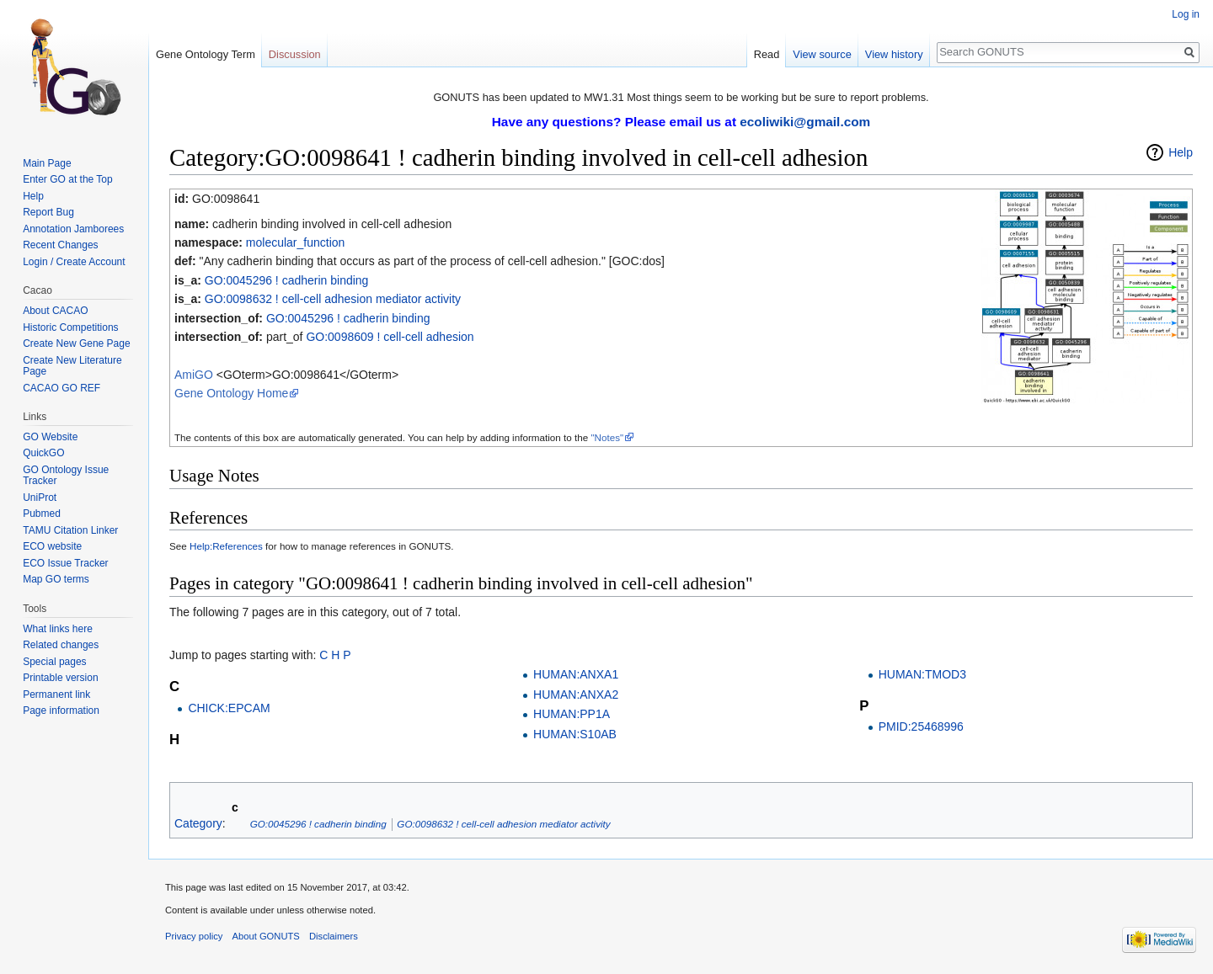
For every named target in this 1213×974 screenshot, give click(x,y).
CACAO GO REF (61, 388)
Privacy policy (193, 936)
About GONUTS (266, 936)
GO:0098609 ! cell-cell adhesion (389, 336)
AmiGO (193, 374)
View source (822, 54)
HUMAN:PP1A (571, 714)
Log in (1186, 14)
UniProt (39, 497)
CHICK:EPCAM (229, 708)
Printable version (60, 678)
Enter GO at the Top (68, 179)
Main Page (47, 163)
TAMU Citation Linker (70, 530)
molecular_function (295, 242)
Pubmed (42, 513)
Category (198, 823)
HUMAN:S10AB (575, 734)
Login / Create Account (74, 262)
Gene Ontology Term (205, 54)
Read (767, 54)
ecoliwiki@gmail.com (805, 121)
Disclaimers (333, 936)
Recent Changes (60, 245)
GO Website (50, 437)
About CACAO (55, 311)
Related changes (61, 645)
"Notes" (606, 437)
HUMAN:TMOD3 (922, 674)
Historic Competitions (70, 327)
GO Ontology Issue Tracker (66, 475)
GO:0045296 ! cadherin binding (287, 280)
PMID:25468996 (921, 726)
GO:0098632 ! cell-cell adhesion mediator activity (333, 299)
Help (1180, 152)
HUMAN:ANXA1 (575, 674)
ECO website (52, 546)
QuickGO (43, 453)
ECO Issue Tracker (65, 563)
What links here (58, 629)
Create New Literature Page (72, 366)
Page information (61, 710)
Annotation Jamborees (73, 229)
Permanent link (56, 694)
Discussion (295, 54)
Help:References (226, 545)
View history (894, 54)
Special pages (54, 662)
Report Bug (48, 212)
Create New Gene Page (76, 343)
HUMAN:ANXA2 (575, 694)
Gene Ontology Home (231, 393)
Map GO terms (56, 579)
